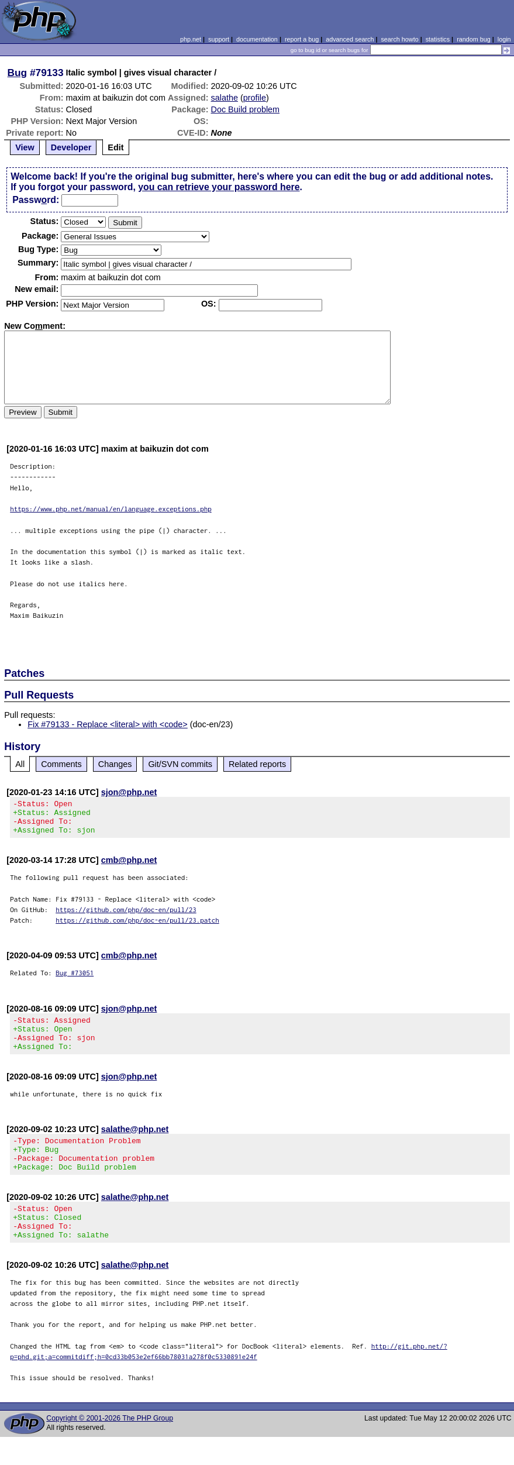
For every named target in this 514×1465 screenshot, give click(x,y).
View (25, 147)
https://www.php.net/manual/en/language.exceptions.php (111, 509)
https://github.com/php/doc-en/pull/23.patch (137, 927)
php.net (190, 39)
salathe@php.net (135, 1143)
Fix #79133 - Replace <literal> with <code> (107, 724)
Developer (71, 147)
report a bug (302, 39)
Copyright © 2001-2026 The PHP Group (109, 1446)
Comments (61, 764)
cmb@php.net (129, 867)
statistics (438, 39)
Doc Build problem (245, 109)
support (218, 39)
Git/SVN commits (180, 764)
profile (254, 97)
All (20, 764)
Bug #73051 (75, 979)
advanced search (350, 39)
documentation (257, 39)
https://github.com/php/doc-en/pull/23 (126, 916)
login (504, 39)
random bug (474, 39)
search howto (399, 39)
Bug (17, 72)
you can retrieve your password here (218, 187)
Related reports (257, 764)
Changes (115, 764)
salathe (224, 97)
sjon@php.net (129, 792)
